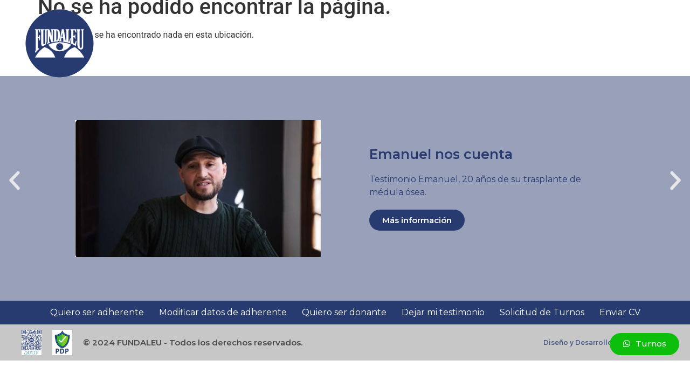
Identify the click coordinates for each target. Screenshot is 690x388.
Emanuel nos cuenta (441, 154)
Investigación (377, 43)
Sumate (211, 43)
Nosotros (263, 43)
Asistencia (443, 43)
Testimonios (507, 43)
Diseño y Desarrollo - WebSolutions (605, 342)
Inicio (174, 43)
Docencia (319, 43)
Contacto (621, 43)
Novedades (567, 43)
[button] (659, 43)
